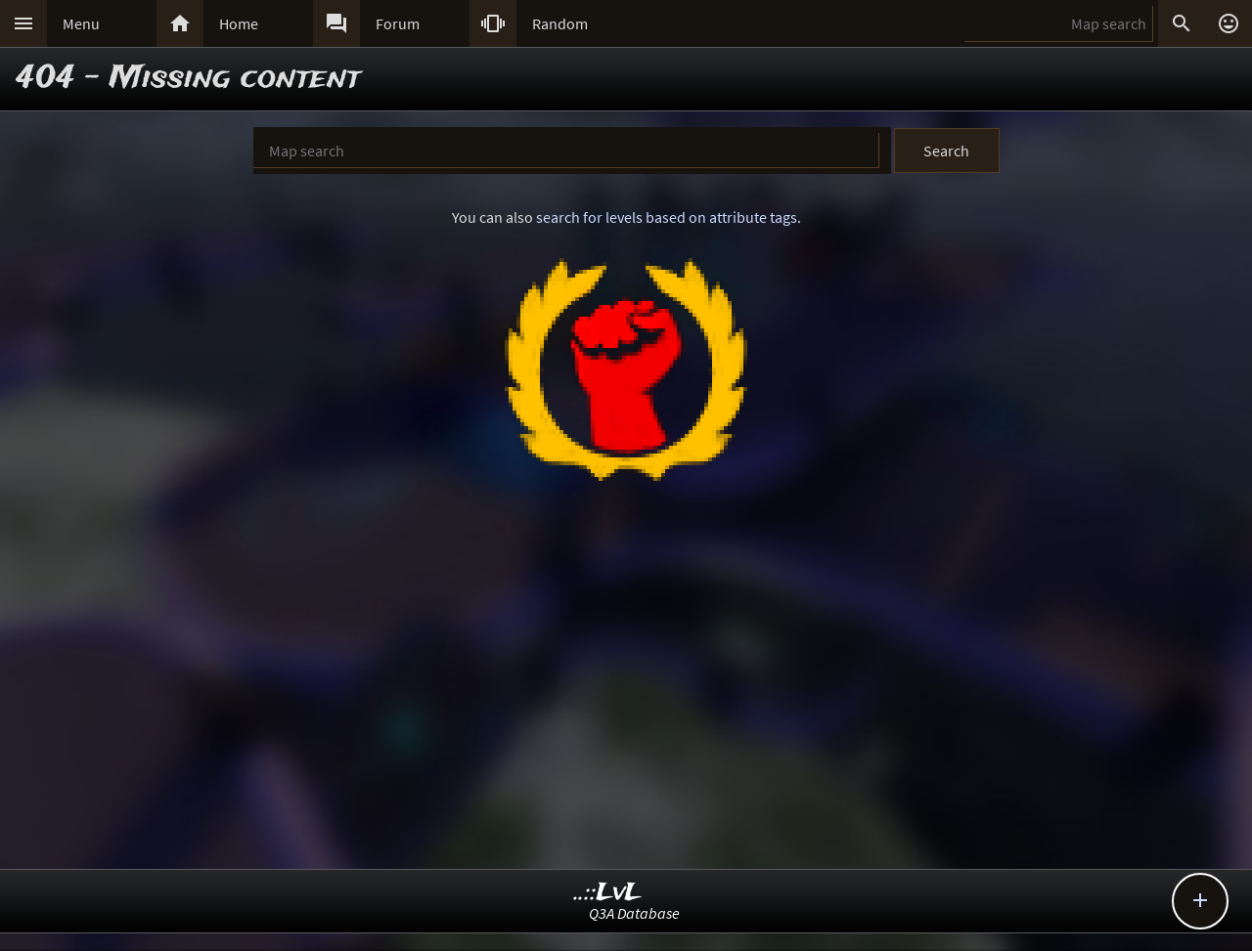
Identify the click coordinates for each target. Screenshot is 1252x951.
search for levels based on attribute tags (666, 217)
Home (238, 23)
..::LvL (608, 893)
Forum (398, 23)
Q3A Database (634, 913)
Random (560, 23)
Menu (81, 23)
